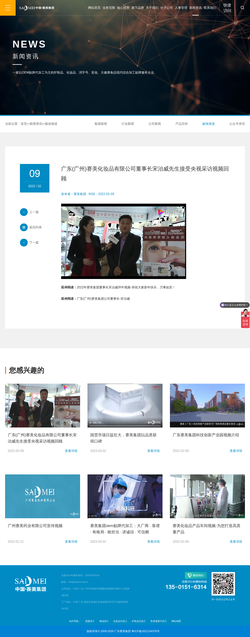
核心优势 (123, 7)
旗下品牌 (137, 7)
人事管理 (181, 7)
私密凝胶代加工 (159, 621)
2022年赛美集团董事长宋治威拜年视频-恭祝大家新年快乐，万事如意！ (126, 287)
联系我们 (210, 7)
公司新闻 (154, 123)
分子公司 (166, 7)
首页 (24, 123)
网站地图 (176, 621)
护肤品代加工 (139, 621)
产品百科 (181, 123)
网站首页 (94, 7)
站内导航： (75, 621)
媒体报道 (51, 123)
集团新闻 (101, 123)
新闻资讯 (195, 7)
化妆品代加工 (120, 621)
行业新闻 (127, 123)
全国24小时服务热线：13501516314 (80, 575)
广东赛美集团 (122, 631)
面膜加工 (90, 621)
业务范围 (109, 7)
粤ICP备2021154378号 (145, 631)
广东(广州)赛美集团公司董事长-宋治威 (103, 298)
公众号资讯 (237, 123)
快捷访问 (227, 8)
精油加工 (104, 621)
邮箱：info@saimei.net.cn (74, 582)
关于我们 (152, 7)
